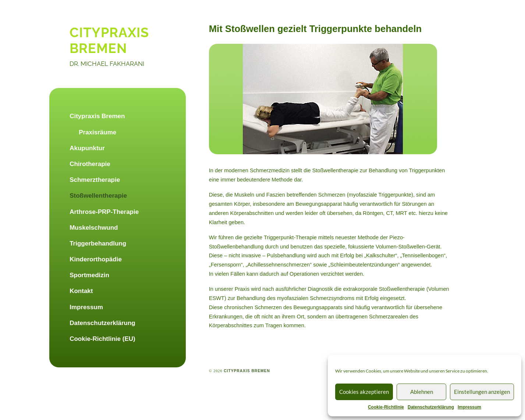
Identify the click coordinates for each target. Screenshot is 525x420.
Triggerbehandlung (98, 243)
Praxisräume (97, 132)
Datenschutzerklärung (431, 407)
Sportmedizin (89, 275)
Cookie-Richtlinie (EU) (102, 338)
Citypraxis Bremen (97, 116)
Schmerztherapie (95, 179)
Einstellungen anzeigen (482, 391)
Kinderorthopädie (96, 259)
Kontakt (81, 290)
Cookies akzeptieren (364, 391)
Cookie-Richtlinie (386, 407)
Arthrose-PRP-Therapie (104, 211)
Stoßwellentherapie (98, 195)
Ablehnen (421, 391)
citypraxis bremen (109, 40)
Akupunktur (87, 148)
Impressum (469, 407)
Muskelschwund (94, 227)
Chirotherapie (90, 163)
